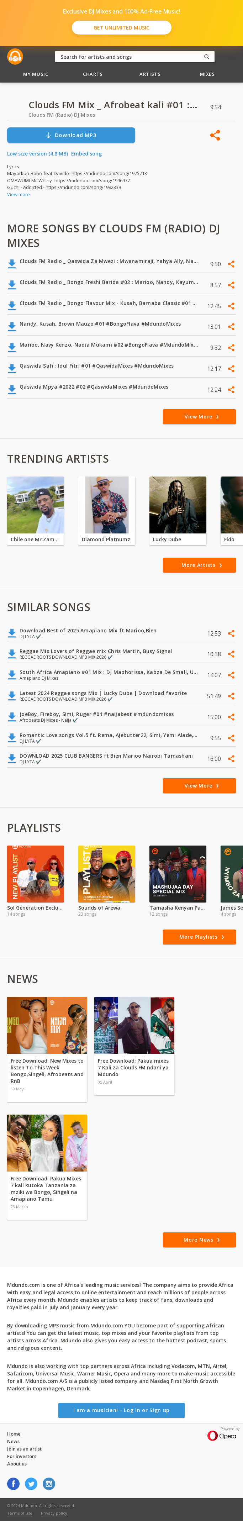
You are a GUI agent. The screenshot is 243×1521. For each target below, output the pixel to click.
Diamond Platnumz (106, 539)
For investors (21, 1456)
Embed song (86, 153)
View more (18, 194)
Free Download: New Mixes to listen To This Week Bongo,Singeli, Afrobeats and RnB (47, 1070)
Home (14, 1434)
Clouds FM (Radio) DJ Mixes (61, 114)
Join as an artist (24, 1449)
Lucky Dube (167, 539)
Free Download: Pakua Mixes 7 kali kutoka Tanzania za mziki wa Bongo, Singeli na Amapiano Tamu (46, 1188)
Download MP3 (71, 135)
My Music (35, 74)
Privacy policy (54, 1513)
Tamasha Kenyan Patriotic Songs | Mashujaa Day (177, 907)
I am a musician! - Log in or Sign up (121, 1410)
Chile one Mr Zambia (35, 539)
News (13, 1441)
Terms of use (19, 1513)
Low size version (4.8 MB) (37, 153)
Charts (93, 74)
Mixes (207, 74)
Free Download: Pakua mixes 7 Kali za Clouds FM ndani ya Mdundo (133, 1067)
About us (17, 1464)
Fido (229, 539)
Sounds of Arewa (99, 907)
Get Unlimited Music (121, 27)
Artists (150, 74)
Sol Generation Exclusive (35, 907)
